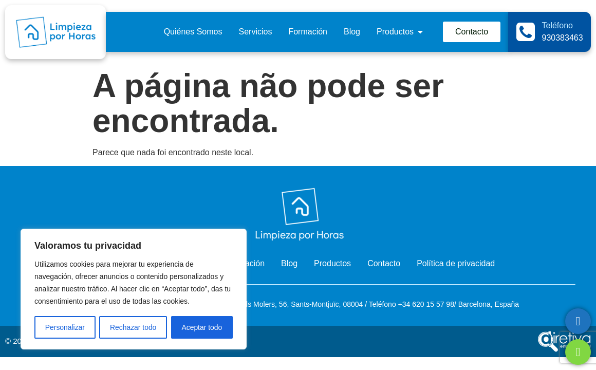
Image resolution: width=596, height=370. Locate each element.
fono (389, 304)
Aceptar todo (201, 327)
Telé (375, 304)
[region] (134, 289)
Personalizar (65, 327)
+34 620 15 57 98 (425, 304)
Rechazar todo (133, 327)
